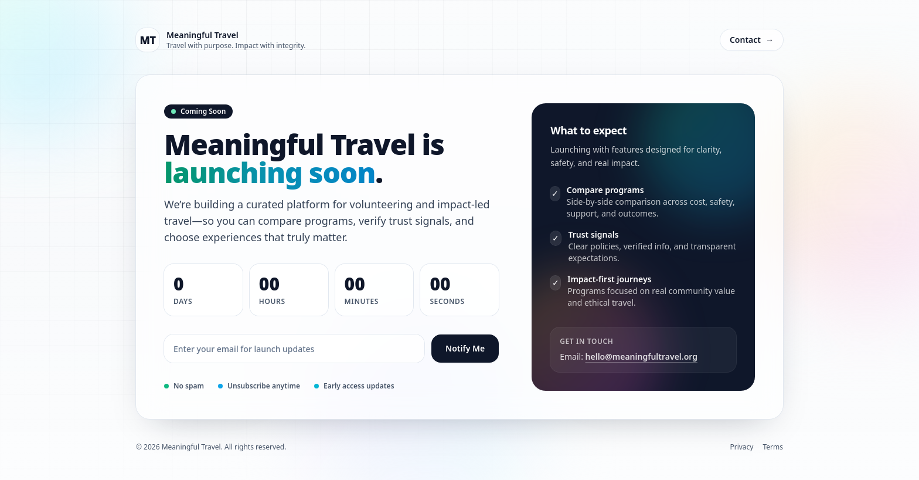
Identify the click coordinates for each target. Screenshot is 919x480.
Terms (773, 447)
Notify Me (465, 348)
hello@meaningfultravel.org (641, 356)
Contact (752, 40)
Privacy (741, 447)
